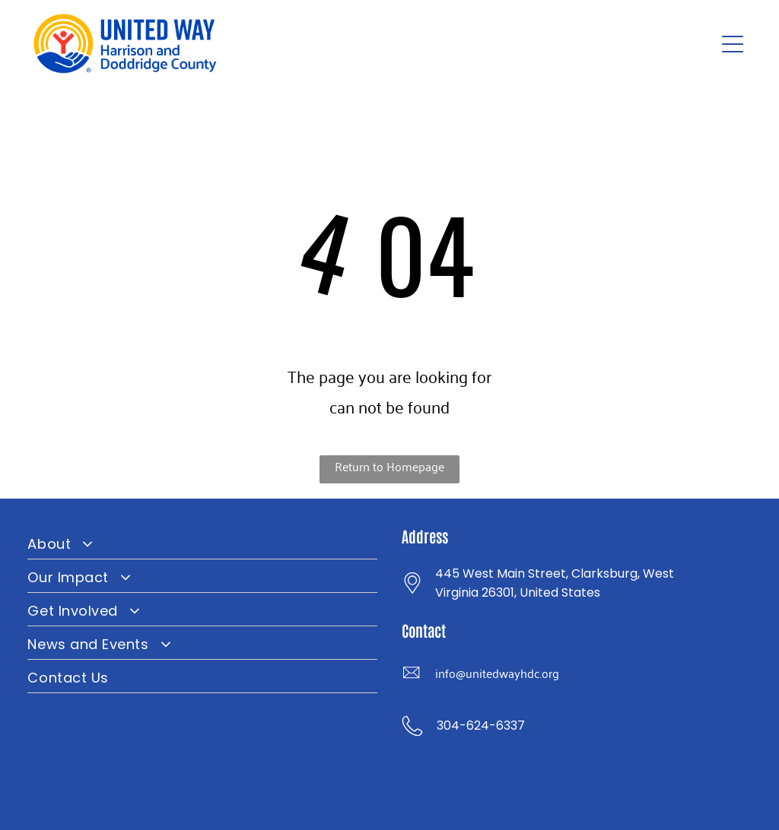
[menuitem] (202, 542)
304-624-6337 (481, 725)
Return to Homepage (389, 466)
